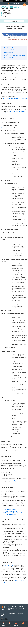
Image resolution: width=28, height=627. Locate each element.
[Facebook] (1, 17)
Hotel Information (8, 52)
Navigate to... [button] (13, 21)
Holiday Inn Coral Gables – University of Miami (12, 462)
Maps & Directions (6, 13)
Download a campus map (9, 514)
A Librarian (23, 624)
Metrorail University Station (12, 480)
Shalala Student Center (6, 128)
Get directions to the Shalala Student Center (14, 512)
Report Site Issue (20, 613)
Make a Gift (10, 615)
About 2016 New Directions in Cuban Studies (14, 55)
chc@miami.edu (6, 12)
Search (3, 624)
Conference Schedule (9, 49)
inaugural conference (8, 565)
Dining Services (7, 51)
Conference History (9, 57)
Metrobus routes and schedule (10, 511)
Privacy (13, 613)
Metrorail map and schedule (9, 509)
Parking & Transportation (10, 54)
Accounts (16, 624)
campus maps (4, 506)
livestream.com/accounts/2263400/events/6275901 (15, 98)
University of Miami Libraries (15, 606)
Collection (10, 8)
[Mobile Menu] (24, 4)
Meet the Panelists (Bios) (10, 47)
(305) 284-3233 (10, 611)
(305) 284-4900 (6, 10)
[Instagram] (5, 17)
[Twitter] (3, 17)
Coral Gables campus (16, 481)
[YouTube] (2, 616)
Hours (9, 624)
